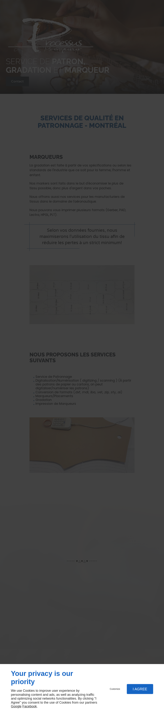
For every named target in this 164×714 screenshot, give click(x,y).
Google (16, 706)
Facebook (29, 706)
